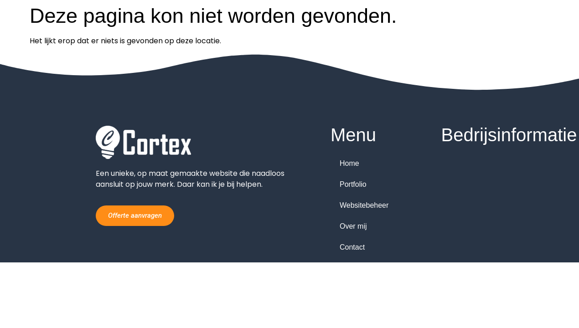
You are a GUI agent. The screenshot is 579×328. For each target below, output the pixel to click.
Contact (352, 247)
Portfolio (353, 184)
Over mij (353, 226)
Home (349, 163)
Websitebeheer (364, 205)
